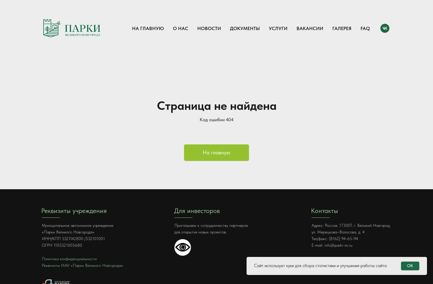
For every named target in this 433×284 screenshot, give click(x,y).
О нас (180, 28)
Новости (209, 28)
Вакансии (309, 28)
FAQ (365, 28)
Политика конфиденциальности (69, 258)
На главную (148, 28)
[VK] (384, 28)
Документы (245, 28)
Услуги (278, 28)
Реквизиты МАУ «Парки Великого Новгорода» (82, 265)
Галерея (342, 28)
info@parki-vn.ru (338, 245)
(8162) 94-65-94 (343, 238)
